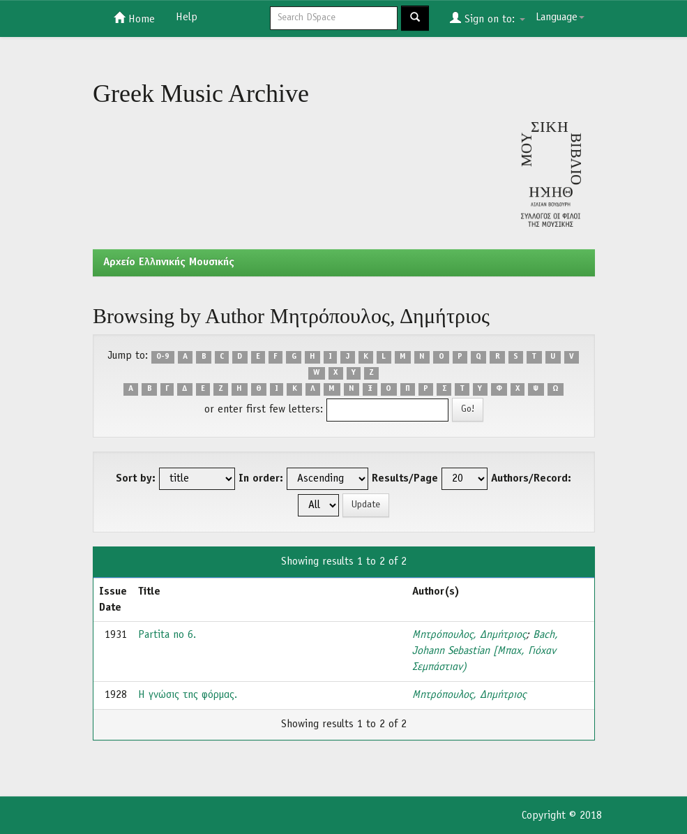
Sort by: (136, 478)
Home (134, 18)
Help (186, 17)
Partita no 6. (167, 635)
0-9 (162, 356)
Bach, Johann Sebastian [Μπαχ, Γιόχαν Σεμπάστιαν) (485, 651)
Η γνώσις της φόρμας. (187, 695)
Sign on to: (487, 18)
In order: (261, 478)
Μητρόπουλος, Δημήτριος (469, 635)
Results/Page (405, 478)
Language (560, 17)
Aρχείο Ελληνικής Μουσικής (168, 262)
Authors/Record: (531, 478)
